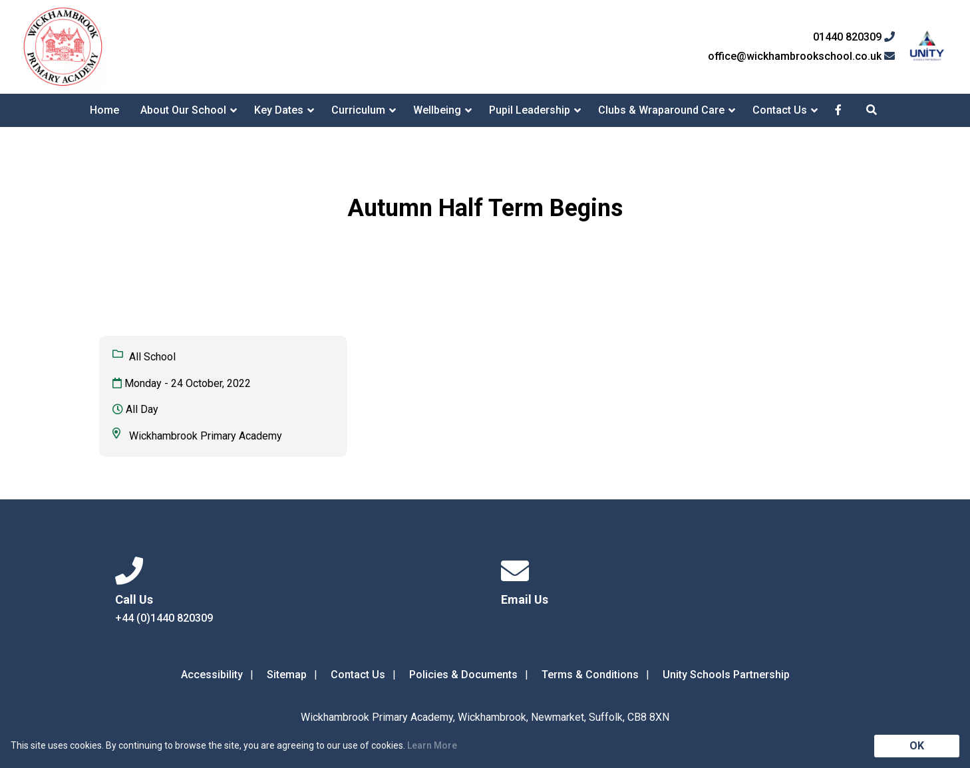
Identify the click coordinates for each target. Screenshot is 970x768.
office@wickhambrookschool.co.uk (801, 57)
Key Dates (278, 110)
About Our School (183, 110)
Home (104, 110)
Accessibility (212, 674)
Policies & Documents (463, 674)
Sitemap (287, 674)
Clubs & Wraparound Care (661, 110)
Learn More (432, 745)
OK (916, 745)
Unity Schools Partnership (726, 674)
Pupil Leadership (529, 110)
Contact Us (779, 110)
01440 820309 (854, 37)
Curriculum (358, 110)
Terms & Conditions (590, 674)
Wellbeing (437, 110)
